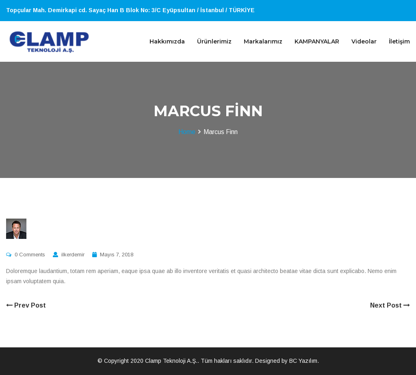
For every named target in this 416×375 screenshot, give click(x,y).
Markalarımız (263, 41)
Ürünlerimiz (214, 41)
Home (186, 131)
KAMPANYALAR (317, 41)
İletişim (399, 41)
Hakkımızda (167, 41)
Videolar (364, 41)
